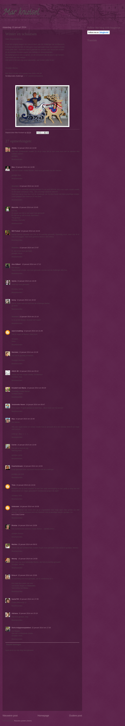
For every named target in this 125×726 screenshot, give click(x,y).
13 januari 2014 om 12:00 (26, 148)
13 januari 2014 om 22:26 (28, 352)
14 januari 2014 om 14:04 (33, 466)
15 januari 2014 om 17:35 (29, 599)
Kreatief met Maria (19, 388)
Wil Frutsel (16, 231)
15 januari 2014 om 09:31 (27, 544)
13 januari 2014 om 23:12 (29, 371)
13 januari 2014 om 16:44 (30, 231)
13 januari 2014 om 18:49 (26, 281)
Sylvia (14, 281)
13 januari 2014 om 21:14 (29, 317)
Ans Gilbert (16, 264)
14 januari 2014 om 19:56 (27, 525)
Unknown (15, 506)
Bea (13, 167)
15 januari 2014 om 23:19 (28, 613)
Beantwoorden (17, 159)
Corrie (14, 445)
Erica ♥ (14, 575)
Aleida (14, 148)
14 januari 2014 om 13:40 (26, 445)
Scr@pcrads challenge (14, 76)
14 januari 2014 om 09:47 (35, 404)
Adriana (15, 613)
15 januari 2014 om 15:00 (27, 575)
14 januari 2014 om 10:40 (25, 419)
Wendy (15, 559)
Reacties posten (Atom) (23, 721)
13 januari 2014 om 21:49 (33, 331)
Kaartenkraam (17, 466)
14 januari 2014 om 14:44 (25, 485)
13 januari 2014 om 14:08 (25, 167)
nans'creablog (17, 331)
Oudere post (75, 715)
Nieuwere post (10, 715)
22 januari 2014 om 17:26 (41, 628)
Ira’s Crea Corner (18, 514)
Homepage (43, 715)
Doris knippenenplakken (21, 628)
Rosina (14, 525)
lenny (14, 300)
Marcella (15, 207)
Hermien (15, 352)
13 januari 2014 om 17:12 (31, 264)
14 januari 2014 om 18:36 (29, 506)
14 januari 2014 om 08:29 (36, 388)
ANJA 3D (15, 371)
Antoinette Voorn (18, 404)
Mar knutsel (21, 13)
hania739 (15, 599)
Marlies (14, 544)
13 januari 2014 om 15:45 (28, 207)
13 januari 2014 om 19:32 (26, 300)
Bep (13, 419)
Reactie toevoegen (13, 644)
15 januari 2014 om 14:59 (27, 559)
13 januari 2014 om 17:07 (29, 248)
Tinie (13, 485)
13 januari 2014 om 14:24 (29, 186)
